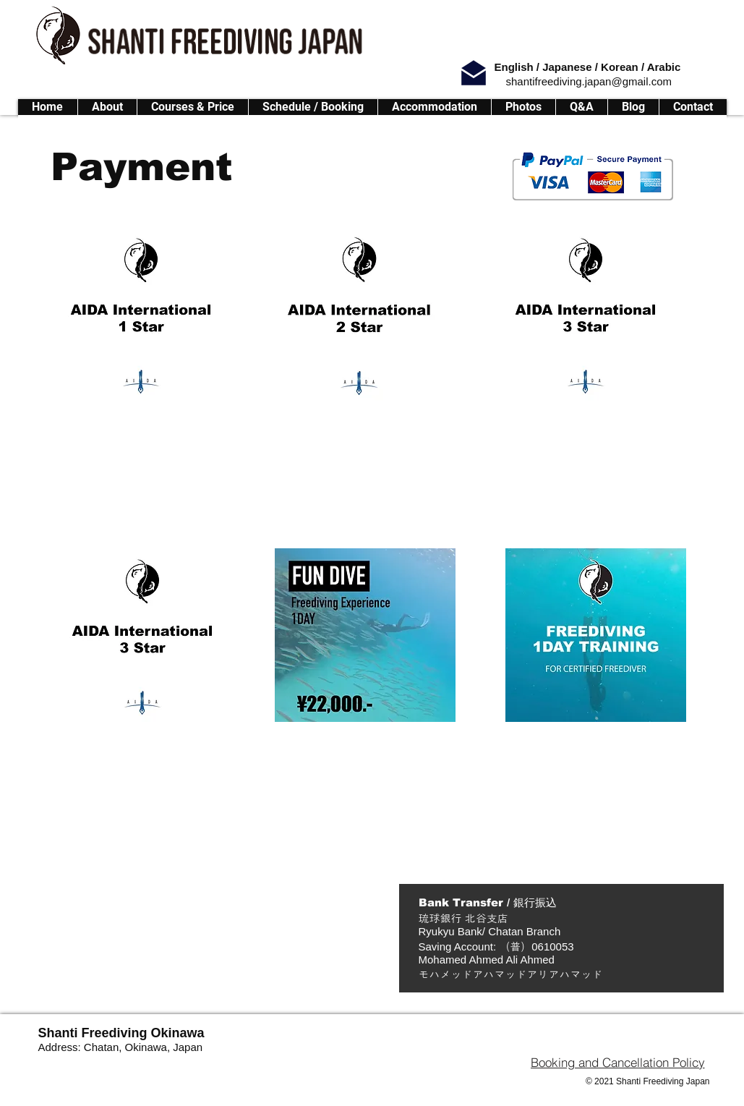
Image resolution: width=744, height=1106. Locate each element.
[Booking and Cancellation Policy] (617, 1061)
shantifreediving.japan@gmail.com (589, 81)
